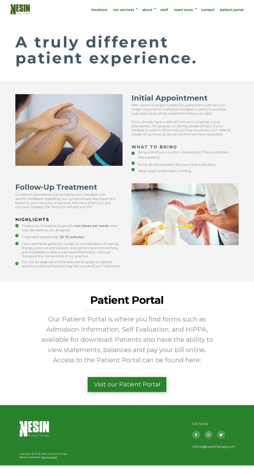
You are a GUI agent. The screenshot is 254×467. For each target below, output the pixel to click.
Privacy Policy (27, 447)
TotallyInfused (49, 458)
